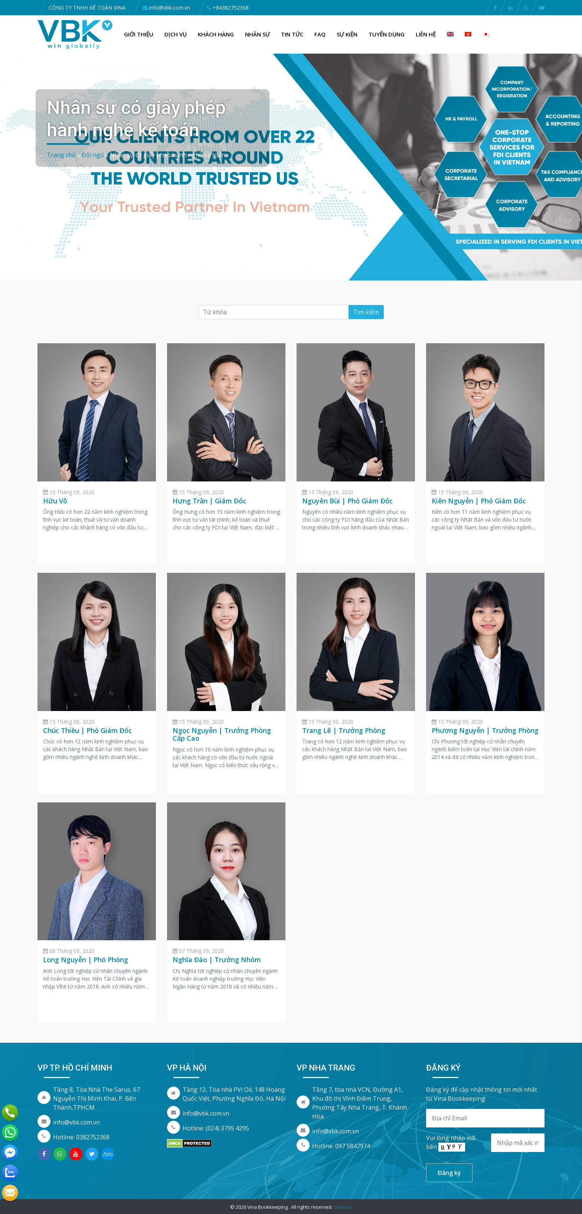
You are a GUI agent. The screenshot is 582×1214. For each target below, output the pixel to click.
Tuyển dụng (387, 34)
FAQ (320, 34)
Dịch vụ (175, 34)
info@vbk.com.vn (76, 1122)
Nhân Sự (257, 34)
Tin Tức (292, 34)
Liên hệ (426, 34)
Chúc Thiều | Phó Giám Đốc (87, 730)
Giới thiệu (138, 34)
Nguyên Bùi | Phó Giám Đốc (347, 500)
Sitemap (343, 1207)
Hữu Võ (55, 500)
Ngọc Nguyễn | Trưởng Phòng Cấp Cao (222, 734)
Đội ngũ (93, 155)
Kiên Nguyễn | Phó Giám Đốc (479, 500)
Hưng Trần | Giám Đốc (209, 500)
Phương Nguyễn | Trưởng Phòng (485, 730)
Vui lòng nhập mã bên (450, 1143)
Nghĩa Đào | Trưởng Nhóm (217, 959)
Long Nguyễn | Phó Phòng (85, 959)
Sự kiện (347, 34)
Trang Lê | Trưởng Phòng (343, 730)
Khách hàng (216, 34)
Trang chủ (61, 155)
